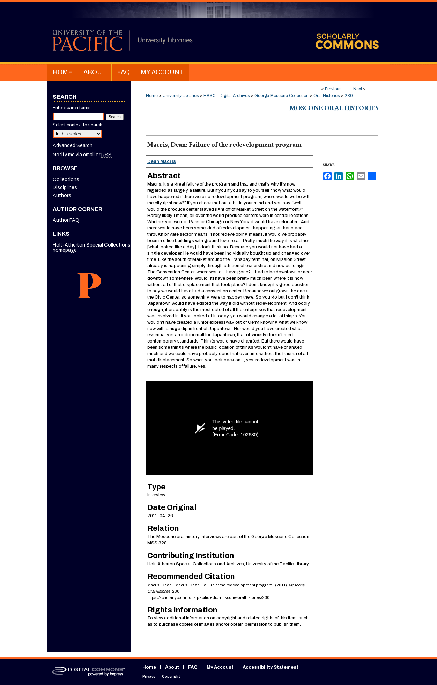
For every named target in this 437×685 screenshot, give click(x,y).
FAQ (193, 667)
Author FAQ (66, 220)
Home (152, 95)
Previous (333, 88)
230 (349, 95)
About (172, 667)
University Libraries (181, 95)
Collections (66, 179)
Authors (62, 195)
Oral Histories (326, 95)
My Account (220, 667)
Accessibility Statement (270, 667)
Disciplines (65, 187)
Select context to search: (78, 124)
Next (357, 88)
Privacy (148, 676)
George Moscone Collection (281, 95)
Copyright (171, 676)
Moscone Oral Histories (334, 109)
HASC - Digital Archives (226, 95)
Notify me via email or (82, 154)
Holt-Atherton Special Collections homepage (92, 247)
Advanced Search (72, 145)
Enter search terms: (72, 107)
